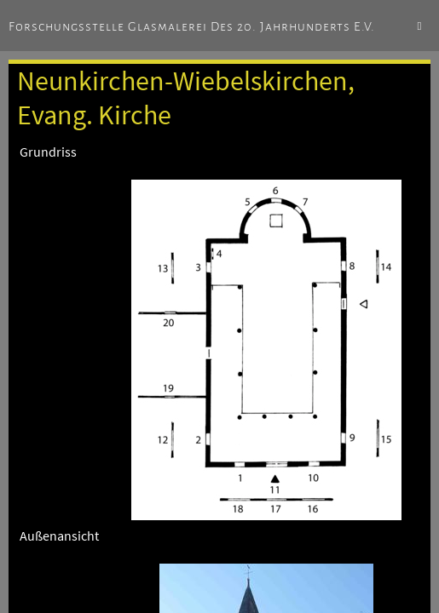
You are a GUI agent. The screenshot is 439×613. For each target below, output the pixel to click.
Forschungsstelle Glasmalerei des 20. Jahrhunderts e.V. (192, 26)
